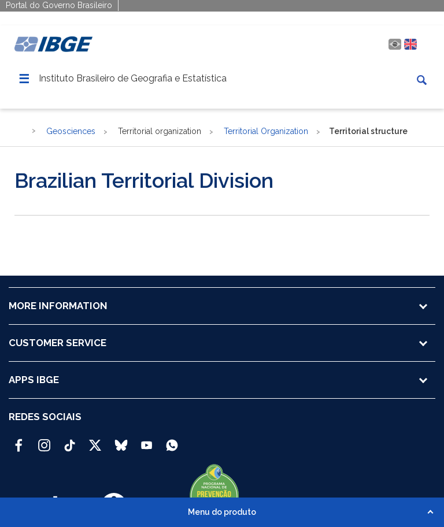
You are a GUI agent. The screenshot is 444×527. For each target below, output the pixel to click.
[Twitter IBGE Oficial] (95, 445)
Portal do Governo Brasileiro (59, 5)
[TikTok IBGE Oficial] (70, 440)
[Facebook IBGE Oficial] (19, 440)
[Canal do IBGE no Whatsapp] (172, 440)
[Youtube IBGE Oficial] (146, 440)
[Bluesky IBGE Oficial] (121, 440)
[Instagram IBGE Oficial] (44, 440)
